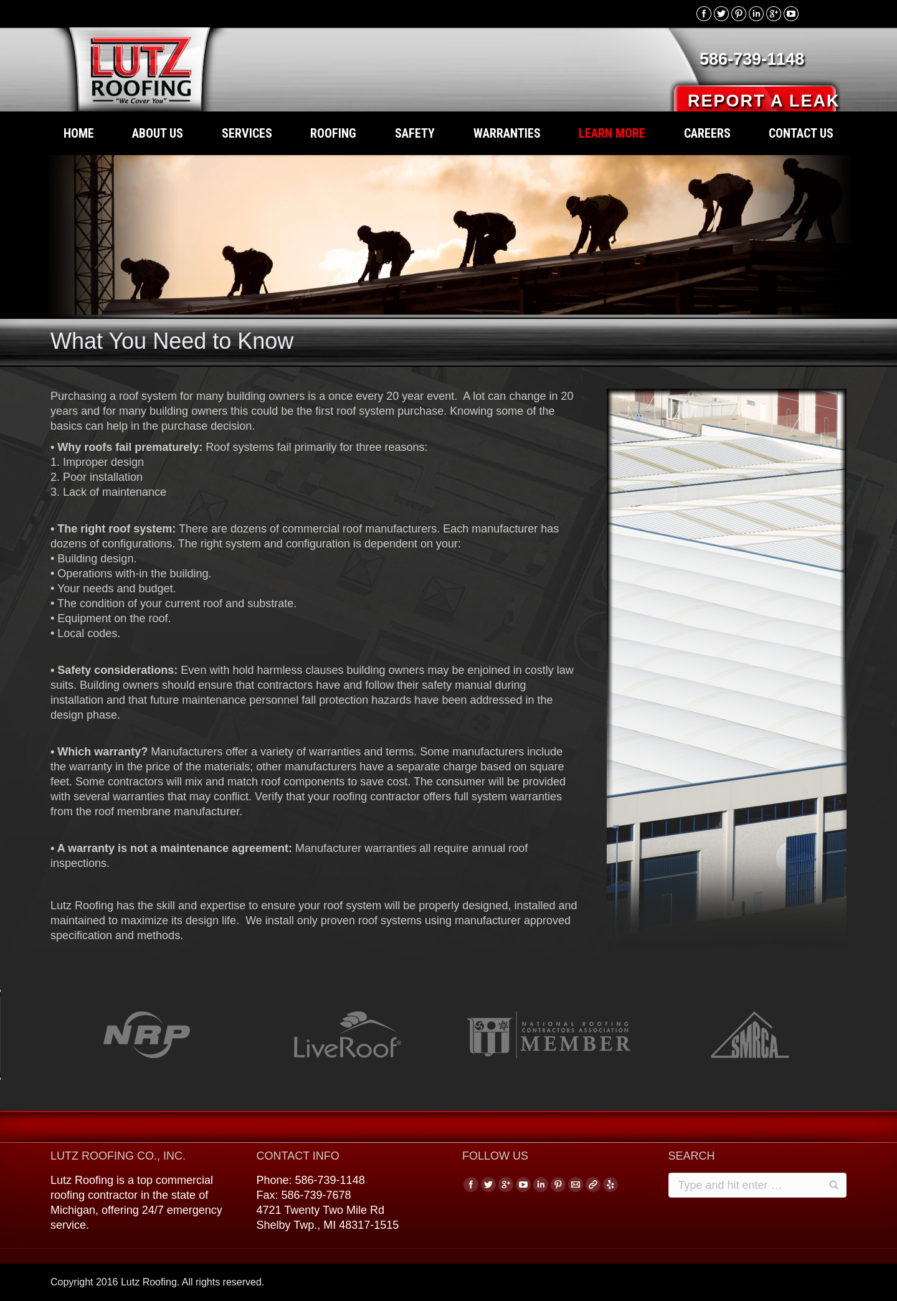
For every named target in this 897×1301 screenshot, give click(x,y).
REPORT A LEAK (764, 101)
